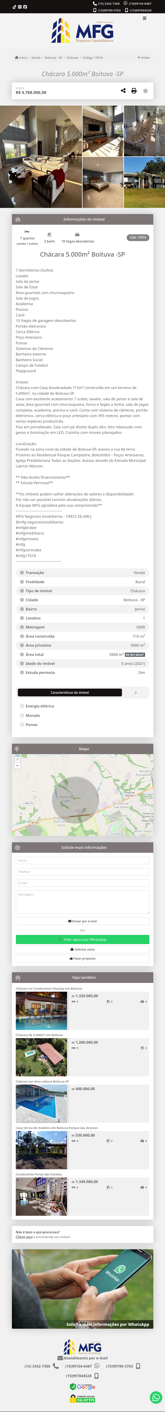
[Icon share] (14, 7)
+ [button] (17, 760)
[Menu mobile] (82, 30)
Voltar (144, 57)
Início (21, 57)
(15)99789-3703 (109, 10)
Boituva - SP (53, 57)
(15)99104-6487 (140, 3)
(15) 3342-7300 (109, 3)
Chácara (72, 57)
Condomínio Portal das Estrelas (39, 1174)
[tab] (40, 692)
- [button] (17, 766)
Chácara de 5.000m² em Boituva (39, 1035)
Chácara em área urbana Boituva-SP (42, 1081)
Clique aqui (24, 1237)
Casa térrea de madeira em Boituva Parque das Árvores (57, 1128)
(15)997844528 (140, 10)
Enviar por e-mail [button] (82, 921)
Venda (36, 57)
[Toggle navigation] (144, 19)
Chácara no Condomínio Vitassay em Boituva (49, 988)
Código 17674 (93, 57)
